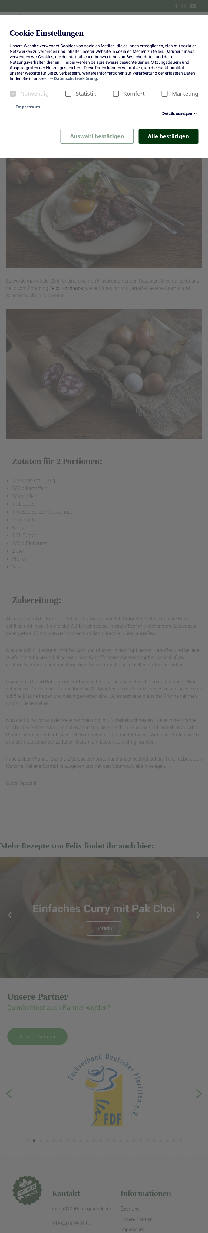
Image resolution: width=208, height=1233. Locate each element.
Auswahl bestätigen (97, 136)
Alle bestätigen (168, 136)
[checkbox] (13, 94)
